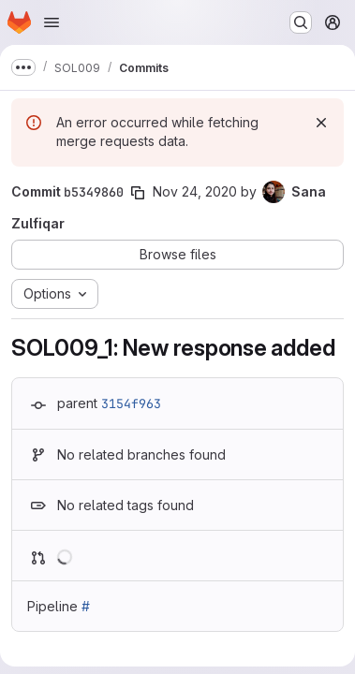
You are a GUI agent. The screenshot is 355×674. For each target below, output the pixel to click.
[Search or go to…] (300, 22)
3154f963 (131, 403)
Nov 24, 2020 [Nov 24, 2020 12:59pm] (195, 191)
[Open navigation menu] (52, 22)
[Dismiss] (321, 122)
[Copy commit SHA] (137, 193)
